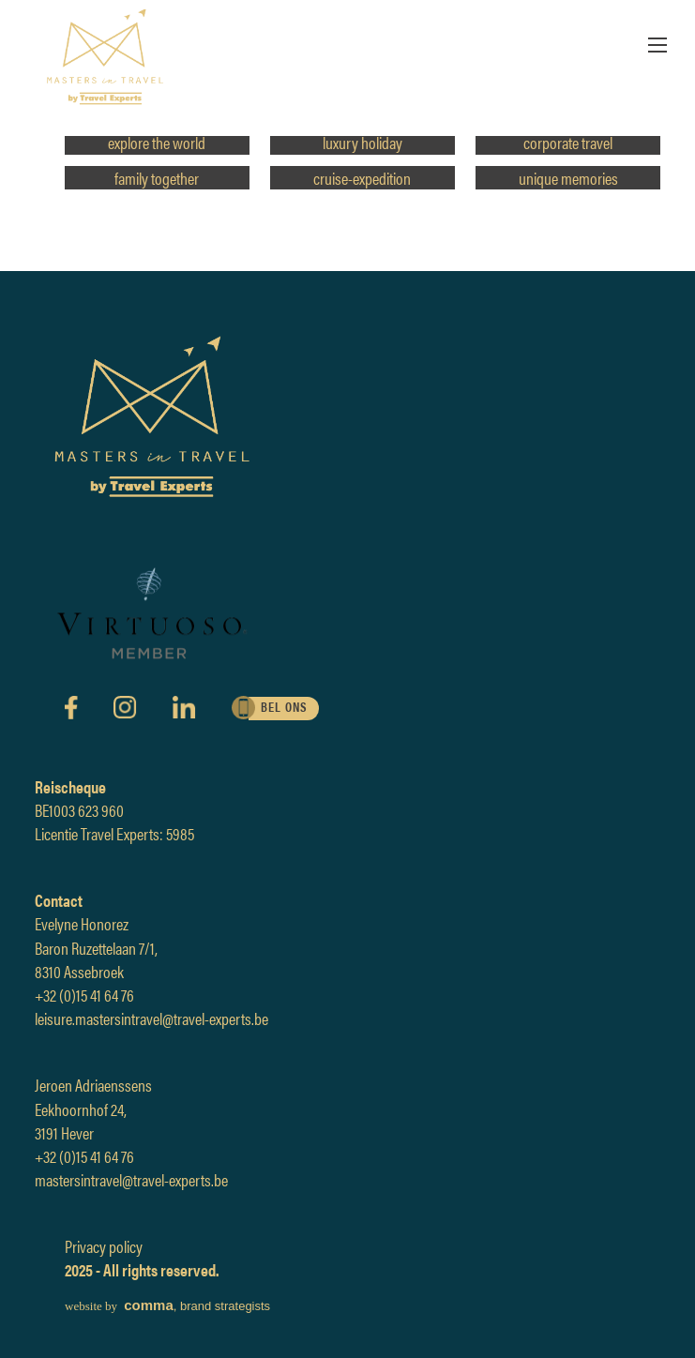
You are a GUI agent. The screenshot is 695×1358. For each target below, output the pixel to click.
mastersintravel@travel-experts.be (131, 1179)
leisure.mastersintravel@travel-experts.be (151, 1018)
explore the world (156, 142)
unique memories (568, 177)
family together (156, 177)
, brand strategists (167, 1306)
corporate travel (567, 142)
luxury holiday (362, 142)
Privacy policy (104, 1246)
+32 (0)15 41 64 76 (84, 994)
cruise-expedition (362, 177)
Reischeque (70, 786)
